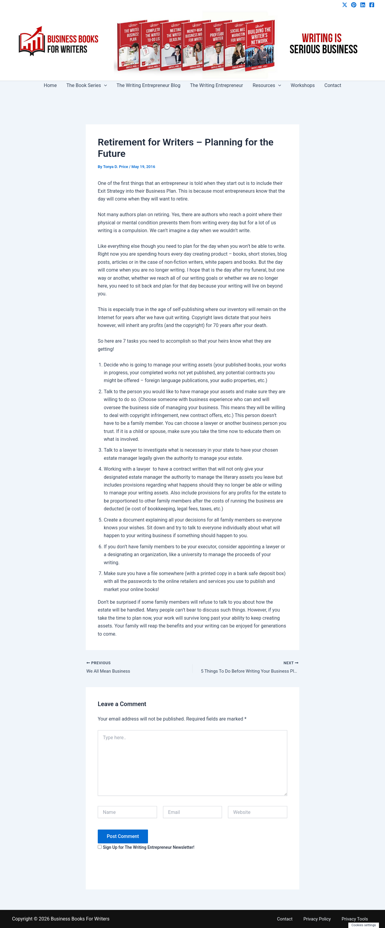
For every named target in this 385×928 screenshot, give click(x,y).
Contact (333, 85)
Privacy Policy (325, 919)
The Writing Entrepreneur (216, 85)
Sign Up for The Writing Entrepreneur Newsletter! (148, 848)
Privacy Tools (358, 919)
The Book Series (86, 85)
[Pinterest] (353, 5)
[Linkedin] (362, 5)
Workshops (303, 85)
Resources (267, 85)
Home (50, 85)
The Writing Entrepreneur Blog (148, 85)
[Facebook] (371, 5)
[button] (104, 85)
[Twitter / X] (344, 5)
